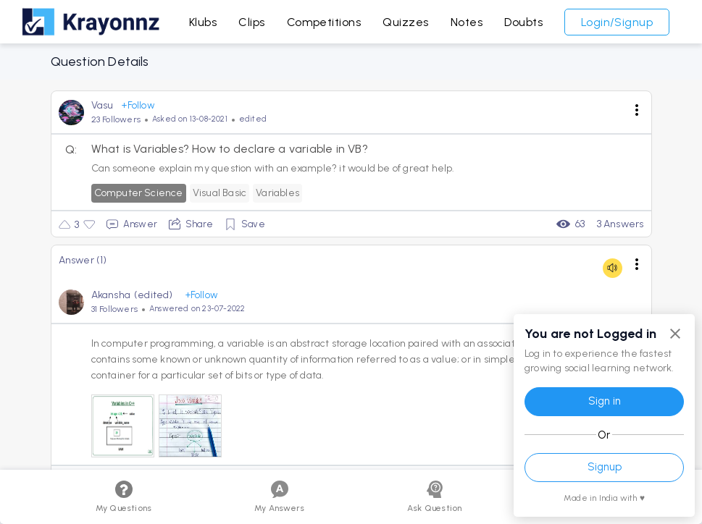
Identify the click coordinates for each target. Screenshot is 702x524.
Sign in (604, 400)
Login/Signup (617, 22)
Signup (605, 466)
